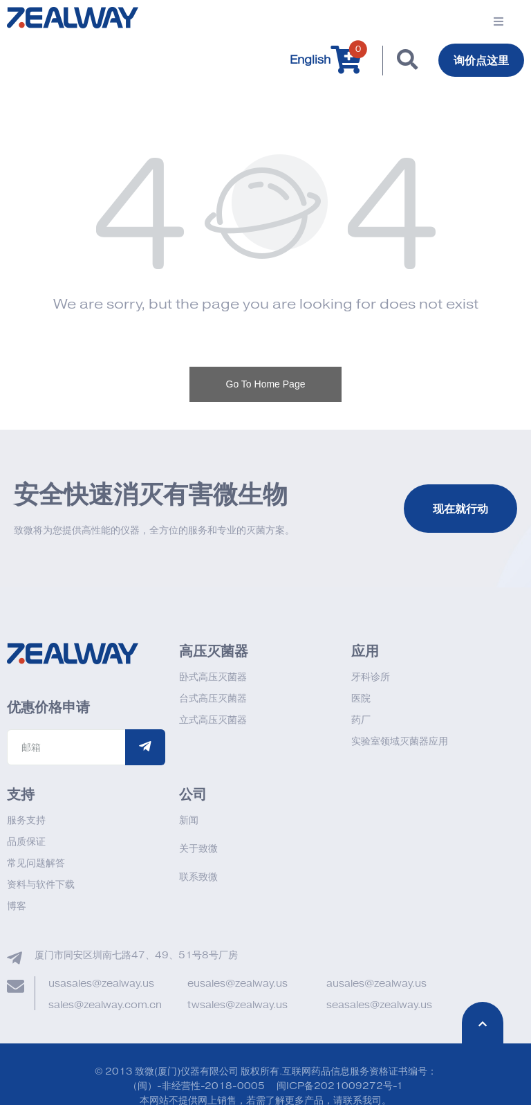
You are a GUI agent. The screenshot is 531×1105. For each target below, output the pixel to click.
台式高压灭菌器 (213, 698)
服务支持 (26, 820)
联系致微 (198, 877)
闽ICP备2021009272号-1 (340, 1086)
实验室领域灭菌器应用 (399, 741)
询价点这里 (481, 60)
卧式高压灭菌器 (213, 677)
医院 (361, 698)
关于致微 (198, 848)
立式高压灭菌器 (213, 720)
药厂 (361, 720)
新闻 (188, 820)
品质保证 (26, 841)
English (310, 60)
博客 (16, 906)
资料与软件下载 (41, 884)
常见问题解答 (36, 863)
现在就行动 (460, 508)
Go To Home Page (266, 384)
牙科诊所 (370, 677)
